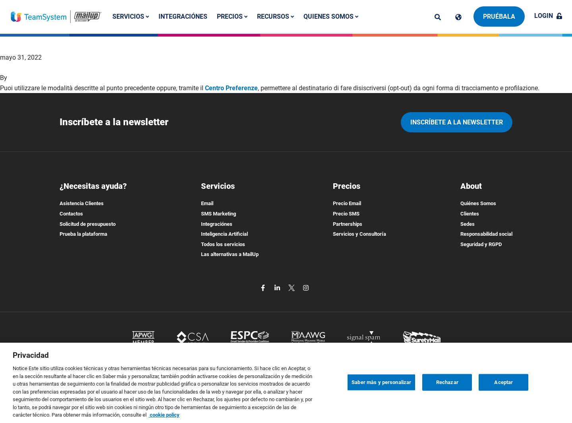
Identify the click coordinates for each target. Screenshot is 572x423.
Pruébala (499, 16)
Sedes (467, 224)
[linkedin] (278, 287)
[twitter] (292, 287)
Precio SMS (346, 214)
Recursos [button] (275, 16)
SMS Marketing (218, 214)
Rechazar (447, 393)
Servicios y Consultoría (359, 234)
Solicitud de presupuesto (88, 224)
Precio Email (347, 203)
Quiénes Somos (478, 203)
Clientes (469, 214)
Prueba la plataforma (83, 234)
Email (207, 203)
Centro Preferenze (231, 88)
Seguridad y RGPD (481, 244)
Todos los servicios (223, 244)
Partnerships (347, 224)
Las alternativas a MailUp (230, 254)
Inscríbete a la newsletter (456, 122)
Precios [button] (232, 16)
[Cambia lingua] (458, 17)
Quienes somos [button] (330, 16)
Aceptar (503, 393)
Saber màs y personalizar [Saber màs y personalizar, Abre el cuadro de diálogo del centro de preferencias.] (381, 393)
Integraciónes (182, 16)
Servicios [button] (130, 16)
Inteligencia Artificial (224, 234)
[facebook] (264, 287)
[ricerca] (437, 17)
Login (548, 15)
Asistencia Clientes (82, 203)
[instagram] (306, 287)
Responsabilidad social (486, 234)
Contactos (71, 214)
